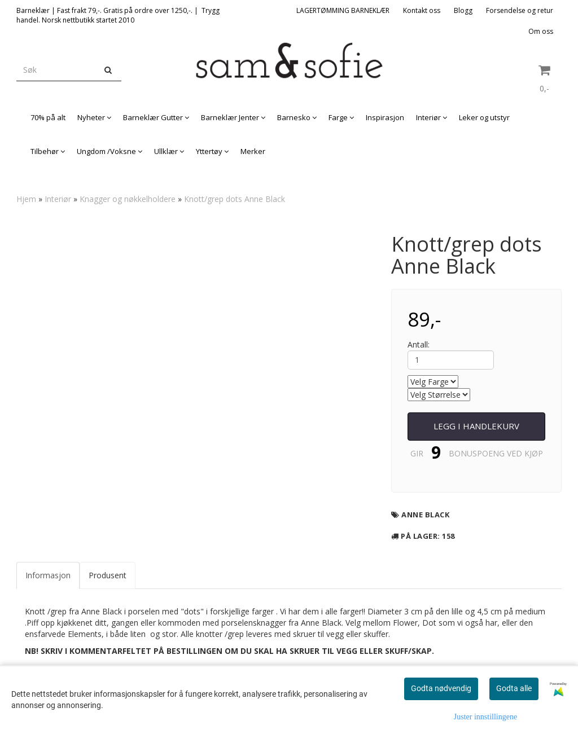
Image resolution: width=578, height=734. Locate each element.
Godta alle (514, 688)
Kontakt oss (421, 10)
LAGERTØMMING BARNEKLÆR (342, 10)
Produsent (107, 575)
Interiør (58, 199)
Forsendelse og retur (519, 10)
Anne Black (425, 514)
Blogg (463, 10)
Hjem (26, 199)
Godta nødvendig (441, 688)
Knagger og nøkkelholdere (128, 199)
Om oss (540, 31)
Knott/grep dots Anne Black (234, 199)
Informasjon (48, 575)
